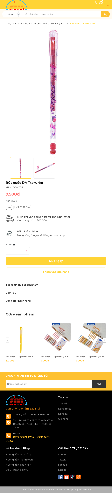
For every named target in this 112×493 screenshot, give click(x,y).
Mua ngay (56, 261)
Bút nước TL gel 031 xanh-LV (21, 356)
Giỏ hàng (63, 419)
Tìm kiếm (63, 403)
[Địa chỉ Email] (56, 384)
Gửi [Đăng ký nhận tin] (99, 384)
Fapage (62, 464)
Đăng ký (63, 413)
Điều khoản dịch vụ (17, 469)
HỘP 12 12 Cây (22, 207)
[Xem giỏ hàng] (101, 2)
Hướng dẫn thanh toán (19, 459)
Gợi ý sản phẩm (20, 314)
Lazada (62, 469)
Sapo (88, 489)
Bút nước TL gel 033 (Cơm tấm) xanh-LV (56, 356)
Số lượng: (10, 244)
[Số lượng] (17, 250)
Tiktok (62, 459)
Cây (9, 207)
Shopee (62, 454)
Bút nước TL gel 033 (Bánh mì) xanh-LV (91, 356)
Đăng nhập (64, 408)
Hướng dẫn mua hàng (19, 454)
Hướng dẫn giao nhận (18, 464)
